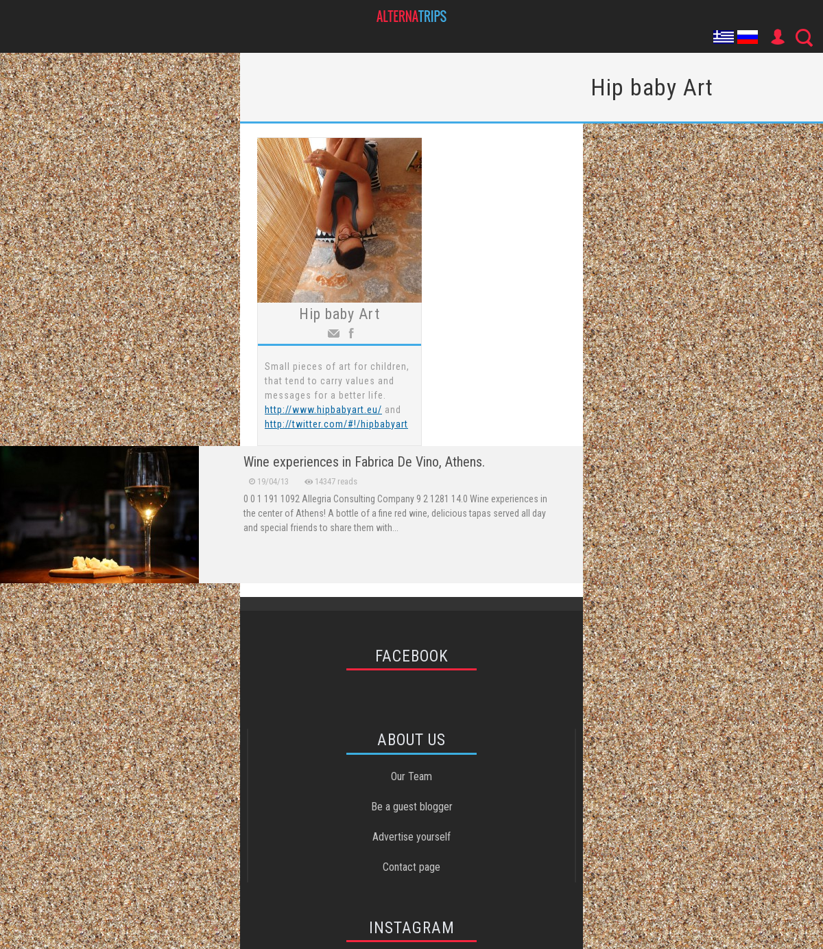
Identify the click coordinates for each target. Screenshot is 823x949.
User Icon (777, 37)
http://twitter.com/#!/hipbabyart (336, 424)
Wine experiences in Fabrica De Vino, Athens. (364, 462)
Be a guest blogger (412, 806)
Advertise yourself (411, 836)
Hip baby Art (339, 314)
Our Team (411, 776)
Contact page (411, 867)
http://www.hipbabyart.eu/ (323, 409)
